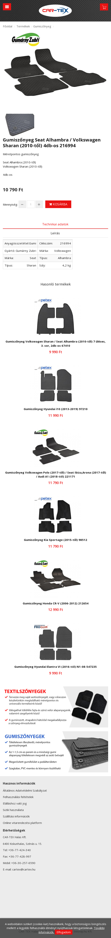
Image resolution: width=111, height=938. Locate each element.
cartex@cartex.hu (23, 869)
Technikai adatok (55, 224)
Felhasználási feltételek (18, 797)
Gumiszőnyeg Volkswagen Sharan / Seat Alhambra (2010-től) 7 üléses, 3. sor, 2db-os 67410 (55, 343)
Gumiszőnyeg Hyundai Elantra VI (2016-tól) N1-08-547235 (55, 667)
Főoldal (7, 26)
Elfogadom (64, 932)
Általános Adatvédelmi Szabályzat (25, 790)
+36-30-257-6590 (23, 863)
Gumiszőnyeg (42, 26)
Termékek (23, 26)
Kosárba (58, 204)
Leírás (55, 233)
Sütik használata (13, 810)
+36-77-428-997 (20, 856)
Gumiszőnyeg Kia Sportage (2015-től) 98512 (55, 540)
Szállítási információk (16, 816)
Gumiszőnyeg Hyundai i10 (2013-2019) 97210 (56, 409)
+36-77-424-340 (19, 850)
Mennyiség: (10, 204)
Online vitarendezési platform (22, 823)
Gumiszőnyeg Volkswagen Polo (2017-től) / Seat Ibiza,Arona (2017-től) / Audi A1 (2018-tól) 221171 (55, 474)
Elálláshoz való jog (15, 803)
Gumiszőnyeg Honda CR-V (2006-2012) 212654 (55, 603)
